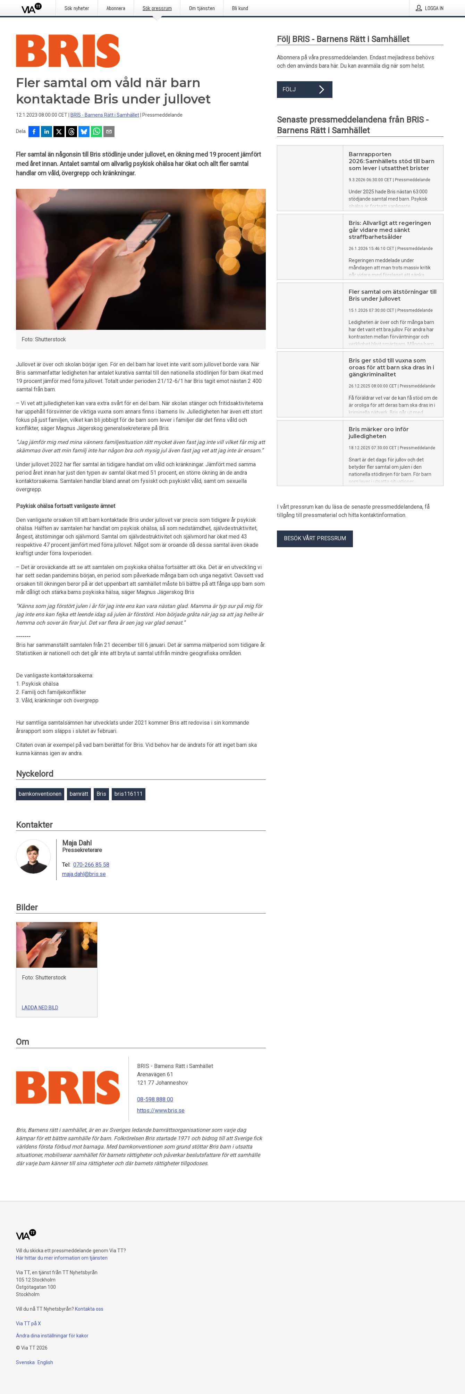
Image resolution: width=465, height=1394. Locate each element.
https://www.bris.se (161, 1110)
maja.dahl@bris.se (84, 874)
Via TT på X (28, 1323)
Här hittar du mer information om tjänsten (62, 1258)
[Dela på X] (59, 132)
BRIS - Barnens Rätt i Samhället (104, 115)
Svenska (25, 1362)
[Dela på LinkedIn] (46, 132)
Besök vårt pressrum (315, 538)
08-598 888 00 (155, 1099)
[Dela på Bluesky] (84, 132)
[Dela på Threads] (71, 132)
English (45, 1362)
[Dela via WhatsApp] (96, 132)
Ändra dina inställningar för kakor (52, 1335)
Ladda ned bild (40, 1007)
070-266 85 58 (91, 865)
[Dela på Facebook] (34, 132)
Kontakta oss (89, 1309)
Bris (101, 794)
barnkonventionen (40, 794)
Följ (304, 89)
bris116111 (129, 794)
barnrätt (79, 794)
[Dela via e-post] (109, 132)
